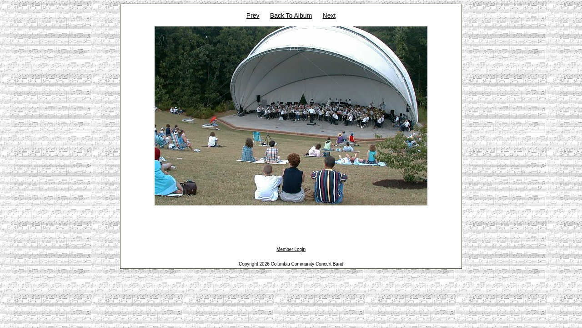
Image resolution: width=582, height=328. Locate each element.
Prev (253, 15)
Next (329, 15)
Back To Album (291, 15)
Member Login (291, 249)
